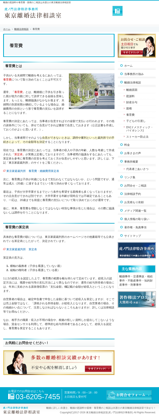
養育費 (130, 114)
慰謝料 (130, 96)
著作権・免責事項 (135, 227)
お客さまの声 (132, 153)
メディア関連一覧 (135, 210)
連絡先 (117, 11)
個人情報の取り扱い (136, 219)
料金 (127, 144)
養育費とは (13, 66)
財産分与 (131, 102)
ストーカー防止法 (137, 136)
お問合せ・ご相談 (135, 185)
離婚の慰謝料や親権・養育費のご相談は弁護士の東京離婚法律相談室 (107, 408)
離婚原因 (131, 89)
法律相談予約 (132, 193)
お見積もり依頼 (134, 202)
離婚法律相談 (132, 82)
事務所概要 (131, 161)
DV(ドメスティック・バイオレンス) (139, 129)
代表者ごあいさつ (137, 169)
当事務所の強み (134, 74)
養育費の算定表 (17, 227)
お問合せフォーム (140, 11)
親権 (129, 108)
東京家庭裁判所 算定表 (21, 249)
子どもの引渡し (136, 120)
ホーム (128, 65)
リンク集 (129, 177)
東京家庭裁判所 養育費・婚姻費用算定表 (32, 171)
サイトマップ (132, 235)
